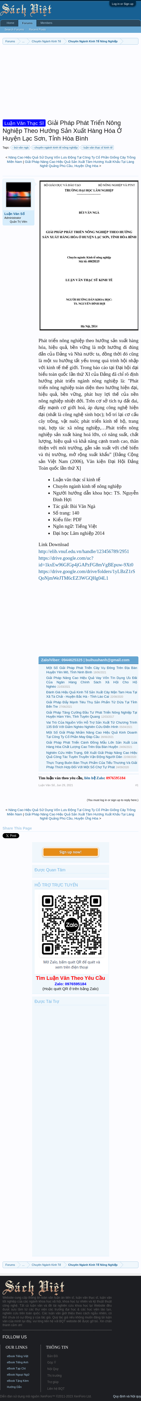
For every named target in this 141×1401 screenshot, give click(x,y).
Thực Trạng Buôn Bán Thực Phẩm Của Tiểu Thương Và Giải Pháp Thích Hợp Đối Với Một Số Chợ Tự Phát (91, 765)
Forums (27, 23)
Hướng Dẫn (14, 1386)
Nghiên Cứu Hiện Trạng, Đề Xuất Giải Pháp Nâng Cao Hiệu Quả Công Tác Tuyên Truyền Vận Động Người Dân (91, 755)
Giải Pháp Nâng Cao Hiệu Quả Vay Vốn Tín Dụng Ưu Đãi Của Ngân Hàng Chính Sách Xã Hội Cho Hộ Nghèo (91, 682)
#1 (136, 785)
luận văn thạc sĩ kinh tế (97, 147)
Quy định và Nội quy (127, 1396)
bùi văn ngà (20, 147)
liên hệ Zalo (94, 778)
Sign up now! (70, 852)
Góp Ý (51, 1362)
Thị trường (54, 1375)
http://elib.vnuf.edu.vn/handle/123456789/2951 (84, 551)
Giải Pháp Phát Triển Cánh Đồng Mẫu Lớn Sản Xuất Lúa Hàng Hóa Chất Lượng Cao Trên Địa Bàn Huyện (91, 745)
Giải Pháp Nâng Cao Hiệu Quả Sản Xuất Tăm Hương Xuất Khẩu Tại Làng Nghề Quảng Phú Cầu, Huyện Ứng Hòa (79, 164)
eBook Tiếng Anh (17, 1362)
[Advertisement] (70, 83)
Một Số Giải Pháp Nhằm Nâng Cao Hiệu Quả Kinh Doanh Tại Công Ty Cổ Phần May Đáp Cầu (91, 735)
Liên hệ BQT (56, 1388)
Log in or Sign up (122, 3)
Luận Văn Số (14, 214)
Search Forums (14, 29)
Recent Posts (37, 29)
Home (10, 22)
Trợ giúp (53, 1382)
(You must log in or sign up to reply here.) (112, 800)
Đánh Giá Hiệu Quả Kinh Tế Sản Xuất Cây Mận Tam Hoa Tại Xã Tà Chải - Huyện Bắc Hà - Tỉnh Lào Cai (91, 694)
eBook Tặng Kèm (18, 1380)
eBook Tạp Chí (16, 1368)
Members (46, 22)
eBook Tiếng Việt (17, 1356)
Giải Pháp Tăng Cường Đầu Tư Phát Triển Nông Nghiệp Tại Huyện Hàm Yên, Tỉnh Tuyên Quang (91, 715)
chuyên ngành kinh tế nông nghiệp (55, 147)
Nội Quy (53, 1369)
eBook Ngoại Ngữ (18, 1374)
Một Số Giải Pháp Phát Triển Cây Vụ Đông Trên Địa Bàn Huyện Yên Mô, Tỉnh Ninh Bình (91, 670)
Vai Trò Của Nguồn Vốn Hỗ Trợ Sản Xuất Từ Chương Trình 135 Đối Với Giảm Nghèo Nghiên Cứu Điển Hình (91, 725)
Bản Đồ (52, 1356)
